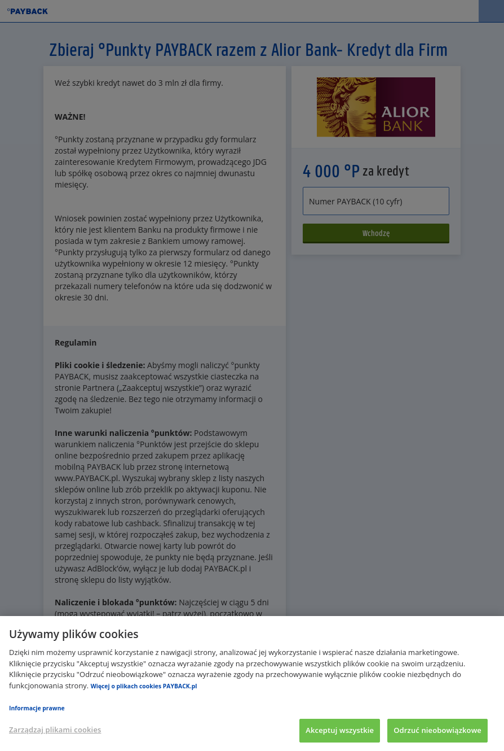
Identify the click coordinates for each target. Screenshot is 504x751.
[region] (252, 683)
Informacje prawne (37, 708)
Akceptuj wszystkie (340, 730)
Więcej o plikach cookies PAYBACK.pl (144, 686)
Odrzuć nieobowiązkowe (437, 730)
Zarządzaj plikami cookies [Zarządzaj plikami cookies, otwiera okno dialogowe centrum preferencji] (55, 729)
